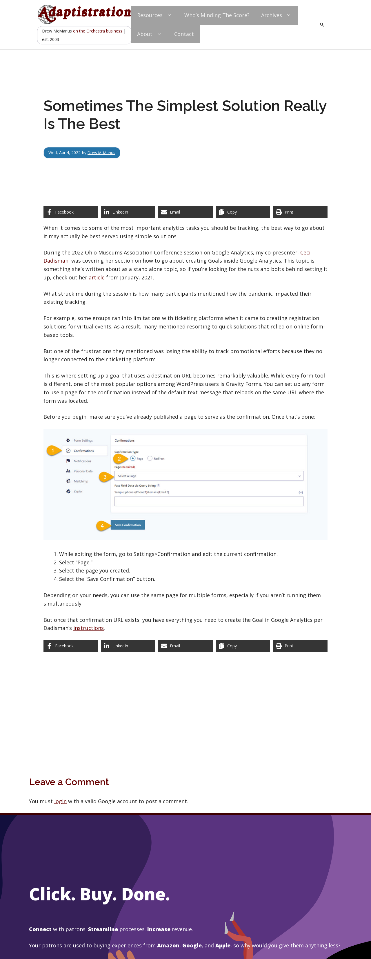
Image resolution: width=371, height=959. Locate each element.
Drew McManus (102, 152)
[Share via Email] (185, 212)
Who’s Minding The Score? (217, 15)
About (150, 34)
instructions (88, 627)
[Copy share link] (243, 212)
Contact (184, 33)
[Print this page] (300, 212)
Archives (276, 15)
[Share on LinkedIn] (128, 212)
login (60, 801)
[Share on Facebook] (70, 212)
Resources (155, 15)
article (97, 277)
